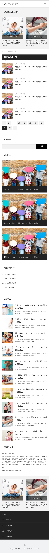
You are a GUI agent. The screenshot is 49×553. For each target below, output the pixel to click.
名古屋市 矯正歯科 (8, 453)
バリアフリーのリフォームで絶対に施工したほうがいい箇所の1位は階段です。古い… (31, 368)
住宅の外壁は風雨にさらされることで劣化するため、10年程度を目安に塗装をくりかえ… (30, 326)
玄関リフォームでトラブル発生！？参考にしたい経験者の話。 (31, 68)
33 (9, 128)
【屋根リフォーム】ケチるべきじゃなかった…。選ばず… (22, 257)
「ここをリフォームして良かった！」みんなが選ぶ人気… (31, 348)
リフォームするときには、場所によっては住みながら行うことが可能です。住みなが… (31, 382)
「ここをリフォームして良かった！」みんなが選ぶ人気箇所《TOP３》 (11, 43)
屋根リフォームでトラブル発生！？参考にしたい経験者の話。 (31, 113)
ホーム (4, 514)
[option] (12, 32)
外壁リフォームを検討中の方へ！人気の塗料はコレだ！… (31, 306)
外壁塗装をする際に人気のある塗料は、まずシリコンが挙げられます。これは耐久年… (31, 312)
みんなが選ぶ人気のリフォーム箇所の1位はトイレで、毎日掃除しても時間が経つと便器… (31, 354)
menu (45, 3)
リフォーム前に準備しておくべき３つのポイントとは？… (31, 404)
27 (19, 123)
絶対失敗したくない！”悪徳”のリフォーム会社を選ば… (31, 418)
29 (30, 123)
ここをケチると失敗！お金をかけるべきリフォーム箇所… (31, 390)
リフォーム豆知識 (7, 278)
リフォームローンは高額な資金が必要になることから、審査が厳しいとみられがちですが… (31, 340)
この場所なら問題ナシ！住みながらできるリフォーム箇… (31, 376)
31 (41, 123)
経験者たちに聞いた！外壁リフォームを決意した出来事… (22, 223)
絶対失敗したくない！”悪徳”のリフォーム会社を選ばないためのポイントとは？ (36, 43)
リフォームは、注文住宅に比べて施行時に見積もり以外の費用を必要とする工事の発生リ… (31, 424)
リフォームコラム (12, 36)
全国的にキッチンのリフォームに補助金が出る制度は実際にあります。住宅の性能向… (31, 438)
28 (24, 123)
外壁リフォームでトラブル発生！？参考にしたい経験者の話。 (31, 83)
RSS (25, 545)
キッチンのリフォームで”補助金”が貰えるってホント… (31, 432)
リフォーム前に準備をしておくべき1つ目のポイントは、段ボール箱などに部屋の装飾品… (30, 410)
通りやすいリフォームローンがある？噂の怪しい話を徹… (31, 334)
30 (35, 123)
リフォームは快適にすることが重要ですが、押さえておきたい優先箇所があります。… (31, 396)
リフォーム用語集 (7, 287)
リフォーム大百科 (10, 4)
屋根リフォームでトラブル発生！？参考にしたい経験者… (22, 189)
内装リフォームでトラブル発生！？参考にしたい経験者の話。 (31, 98)
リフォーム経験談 (20, 64)
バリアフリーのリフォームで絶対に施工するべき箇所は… (31, 362)
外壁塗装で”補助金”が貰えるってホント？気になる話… (31, 320)
